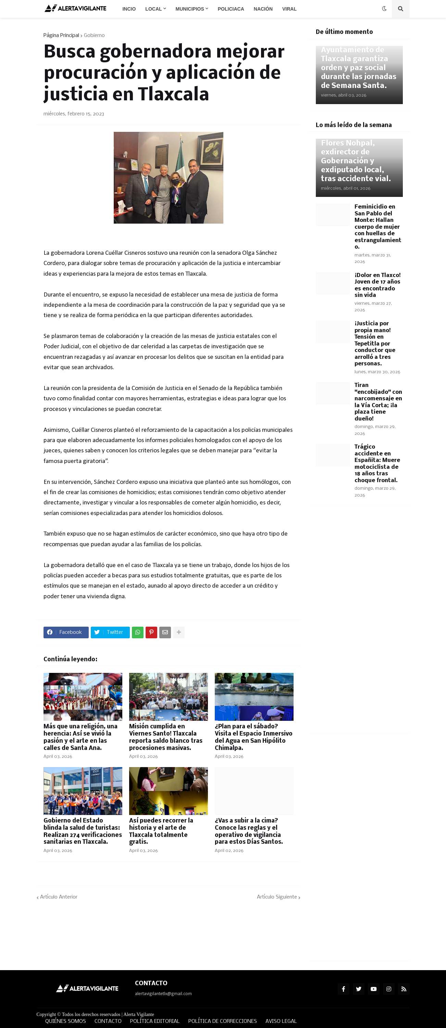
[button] (384, 9)
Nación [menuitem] (263, 9)
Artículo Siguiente (277, 897)
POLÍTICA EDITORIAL (155, 1021)
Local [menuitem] (153, 9)
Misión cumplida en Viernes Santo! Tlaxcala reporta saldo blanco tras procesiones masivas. (165, 737)
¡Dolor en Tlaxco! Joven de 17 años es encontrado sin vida (378, 286)
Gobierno (94, 35)
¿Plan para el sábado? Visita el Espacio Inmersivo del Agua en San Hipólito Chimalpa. (254, 737)
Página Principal (61, 35)
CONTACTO (108, 1021)
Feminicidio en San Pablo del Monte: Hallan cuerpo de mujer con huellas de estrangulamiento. (378, 227)
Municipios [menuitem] (190, 9)
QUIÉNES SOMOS (65, 1021)
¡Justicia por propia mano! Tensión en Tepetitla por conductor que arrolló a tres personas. (375, 344)
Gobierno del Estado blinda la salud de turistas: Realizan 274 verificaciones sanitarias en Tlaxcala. (83, 831)
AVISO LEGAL (281, 1021)
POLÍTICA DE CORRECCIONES (222, 1021)
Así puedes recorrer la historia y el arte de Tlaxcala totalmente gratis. (161, 831)
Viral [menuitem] (289, 9)
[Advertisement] (359, 624)
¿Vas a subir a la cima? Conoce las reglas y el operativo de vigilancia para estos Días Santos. (249, 831)
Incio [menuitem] (129, 9)
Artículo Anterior (58, 897)
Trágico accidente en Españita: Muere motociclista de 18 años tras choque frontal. (377, 464)
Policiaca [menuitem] (231, 9)
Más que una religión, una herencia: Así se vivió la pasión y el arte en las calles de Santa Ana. (80, 737)
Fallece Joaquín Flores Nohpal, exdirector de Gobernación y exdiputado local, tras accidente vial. (356, 157)
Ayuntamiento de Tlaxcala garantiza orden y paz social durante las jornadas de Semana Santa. (358, 68)
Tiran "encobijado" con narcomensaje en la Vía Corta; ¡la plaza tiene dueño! (378, 402)
